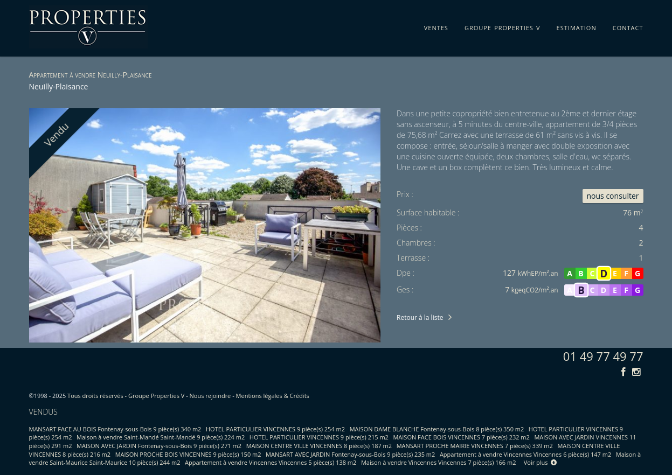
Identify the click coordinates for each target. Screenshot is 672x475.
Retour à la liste (420, 317)
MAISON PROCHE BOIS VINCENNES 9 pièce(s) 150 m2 (188, 454)
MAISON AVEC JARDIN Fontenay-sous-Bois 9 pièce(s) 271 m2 (159, 446)
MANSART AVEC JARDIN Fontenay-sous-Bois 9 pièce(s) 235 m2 (350, 454)
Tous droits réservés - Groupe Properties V (125, 396)
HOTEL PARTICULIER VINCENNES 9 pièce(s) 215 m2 (319, 437)
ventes (436, 26)
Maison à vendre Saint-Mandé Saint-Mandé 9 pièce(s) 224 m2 (161, 437)
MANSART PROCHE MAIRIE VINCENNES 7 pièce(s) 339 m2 (475, 446)
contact (628, 26)
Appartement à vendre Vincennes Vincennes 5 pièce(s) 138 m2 (270, 462)
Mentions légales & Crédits (272, 396)
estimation (577, 26)
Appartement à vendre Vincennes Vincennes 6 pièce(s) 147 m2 (525, 454)
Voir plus (540, 462)
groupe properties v (503, 26)
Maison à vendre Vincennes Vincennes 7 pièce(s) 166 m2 (438, 462)
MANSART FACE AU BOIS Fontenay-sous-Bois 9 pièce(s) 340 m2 (115, 429)
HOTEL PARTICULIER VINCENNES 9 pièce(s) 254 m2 (275, 429)
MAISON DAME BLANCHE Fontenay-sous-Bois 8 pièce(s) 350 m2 (437, 429)
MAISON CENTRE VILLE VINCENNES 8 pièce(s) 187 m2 (319, 446)
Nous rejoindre (210, 396)
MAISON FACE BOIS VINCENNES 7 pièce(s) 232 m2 (461, 437)
